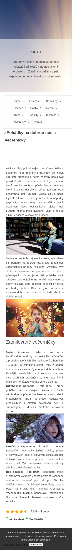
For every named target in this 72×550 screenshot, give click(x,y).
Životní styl (19, 121)
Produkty (33, 114)
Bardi (36, 52)
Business (33, 100)
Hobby (34, 107)
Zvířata (38, 121)
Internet (49, 107)
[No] (67, 539)
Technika (51, 114)
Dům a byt (52, 100)
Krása (16, 114)
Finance (18, 107)
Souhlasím (36, 544)
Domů (17, 100)
